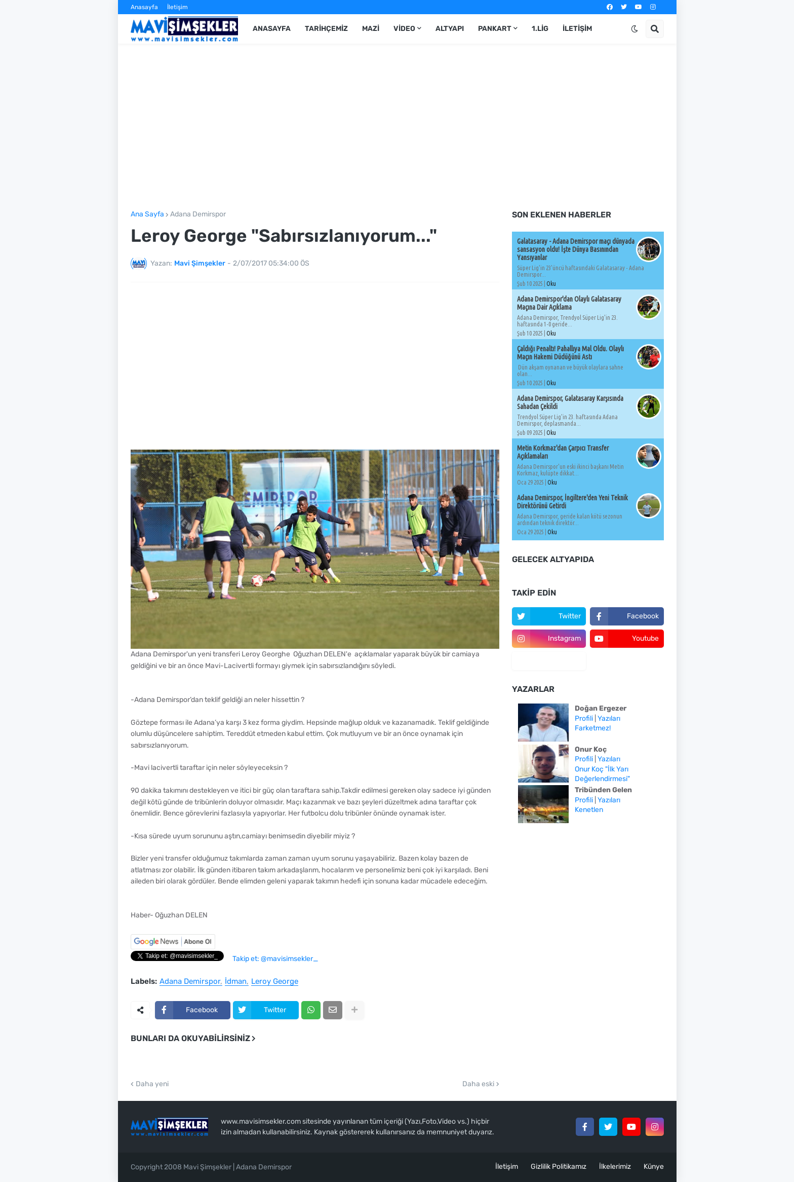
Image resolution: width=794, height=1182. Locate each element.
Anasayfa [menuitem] (272, 28)
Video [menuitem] (404, 28)
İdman (236, 982)
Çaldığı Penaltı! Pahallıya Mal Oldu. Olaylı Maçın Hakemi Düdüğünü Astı (570, 353)
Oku (551, 283)
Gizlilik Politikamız (558, 1166)
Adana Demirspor (198, 214)
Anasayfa (144, 7)
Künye (654, 1166)
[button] (634, 29)
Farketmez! (593, 728)
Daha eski (478, 1084)
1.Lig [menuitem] (540, 28)
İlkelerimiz (615, 1166)
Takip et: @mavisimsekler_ (275, 958)
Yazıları (609, 718)
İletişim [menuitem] (577, 28)
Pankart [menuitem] (494, 28)
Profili (584, 718)
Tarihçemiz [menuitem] (326, 28)
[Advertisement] (397, 127)
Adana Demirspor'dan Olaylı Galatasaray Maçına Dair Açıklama (569, 303)
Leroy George (274, 982)
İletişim (177, 7)
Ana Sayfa (147, 214)
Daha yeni (152, 1084)
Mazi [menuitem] (370, 28)
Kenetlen (589, 809)
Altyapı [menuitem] (449, 28)
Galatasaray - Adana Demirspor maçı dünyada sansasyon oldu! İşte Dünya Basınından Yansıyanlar (575, 249)
